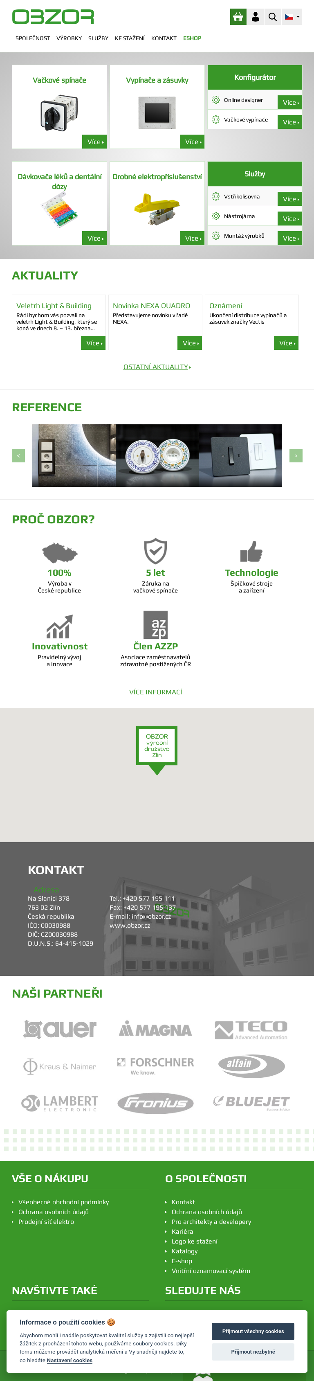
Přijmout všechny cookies (253, 1331)
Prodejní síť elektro (46, 1222)
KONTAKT (164, 38)
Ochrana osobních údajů (53, 1212)
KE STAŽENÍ (130, 38)
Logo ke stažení (195, 1241)
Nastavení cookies (70, 1360)
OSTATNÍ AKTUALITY (155, 367)
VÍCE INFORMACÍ (155, 692)
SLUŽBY (98, 38)
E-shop (182, 1261)
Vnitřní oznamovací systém (211, 1271)
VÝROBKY (69, 38)
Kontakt (183, 1202)
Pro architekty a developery (211, 1222)
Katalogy (184, 1251)
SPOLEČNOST (33, 38)
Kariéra (182, 1231)
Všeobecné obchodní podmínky (63, 1202)
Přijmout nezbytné (253, 1352)
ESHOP (192, 38)
